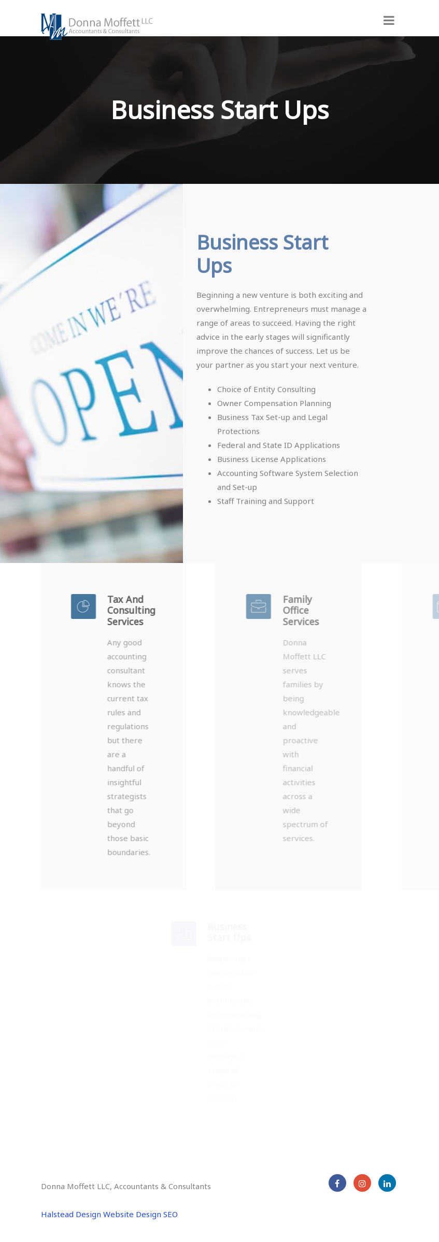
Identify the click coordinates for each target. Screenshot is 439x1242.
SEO (170, 1214)
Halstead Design (71, 1214)
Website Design (132, 1214)
